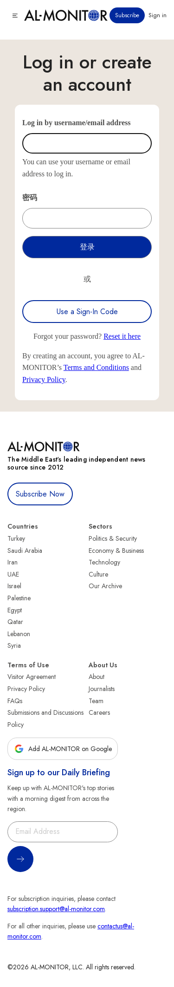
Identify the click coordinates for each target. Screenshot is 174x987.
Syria (14, 645)
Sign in (157, 15)
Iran (12, 562)
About (96, 676)
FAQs (14, 700)
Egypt (14, 610)
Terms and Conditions (96, 367)
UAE (13, 574)
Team (96, 700)
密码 (29, 197)
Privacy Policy (43, 379)
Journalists (102, 688)
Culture (98, 574)
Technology (104, 562)
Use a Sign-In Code (87, 311)
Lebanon (18, 633)
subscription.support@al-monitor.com (56, 908)
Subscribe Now (40, 494)
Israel (14, 586)
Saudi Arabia (24, 550)
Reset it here (122, 336)
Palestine (19, 598)
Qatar (15, 621)
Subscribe (127, 15)
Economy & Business (116, 550)
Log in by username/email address (76, 123)
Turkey (16, 538)
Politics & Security (113, 538)
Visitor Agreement (31, 676)
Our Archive (105, 586)
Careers (99, 712)
